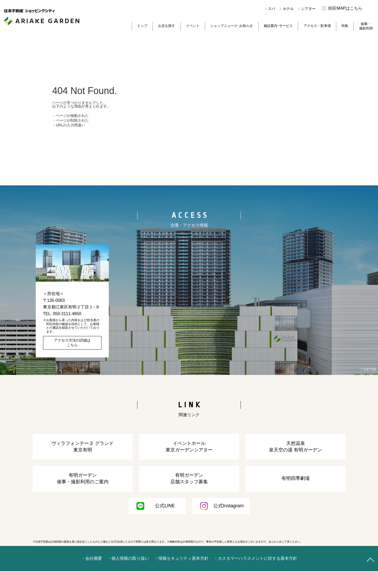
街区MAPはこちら (345, 8)
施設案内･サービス (278, 26)
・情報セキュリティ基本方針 (181, 558)
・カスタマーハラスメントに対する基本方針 (255, 558)
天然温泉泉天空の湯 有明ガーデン (295, 446)
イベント (193, 26)
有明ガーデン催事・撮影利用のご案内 (83, 478)
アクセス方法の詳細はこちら (72, 342)
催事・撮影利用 (366, 26)
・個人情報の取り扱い (128, 558)
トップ (142, 26)
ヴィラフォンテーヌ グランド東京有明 (82, 446)
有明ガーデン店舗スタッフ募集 (189, 478)
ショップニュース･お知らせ (231, 26)
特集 (344, 26)
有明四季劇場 (295, 478)
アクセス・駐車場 (317, 26)
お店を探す (166, 26)
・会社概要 (91, 558)
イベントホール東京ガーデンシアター (189, 446)
